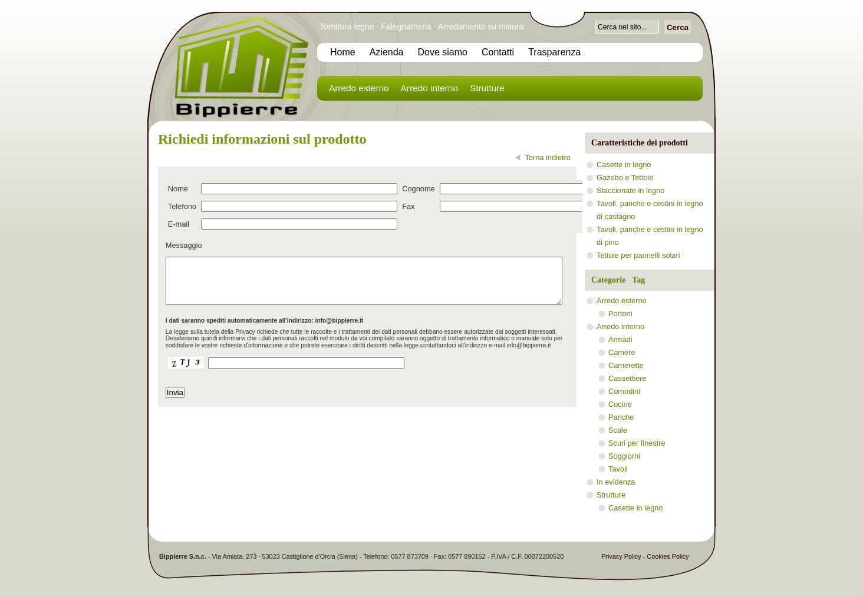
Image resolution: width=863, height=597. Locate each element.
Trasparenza (554, 52)
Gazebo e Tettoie (625, 177)
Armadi (620, 339)
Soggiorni (624, 456)
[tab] (605, 280)
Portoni (620, 313)
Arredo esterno (359, 88)
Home (342, 52)
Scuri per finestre (637, 443)
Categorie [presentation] (608, 280)
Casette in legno (624, 164)
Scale (617, 430)
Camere (621, 352)
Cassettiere (627, 378)
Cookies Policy (668, 556)
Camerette (626, 365)
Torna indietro (548, 157)
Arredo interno (429, 88)
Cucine (620, 404)
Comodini (624, 391)
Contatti (498, 52)
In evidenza (616, 481)
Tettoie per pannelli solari (638, 255)
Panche (621, 417)
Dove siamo (442, 52)
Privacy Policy (621, 556)
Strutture (487, 88)
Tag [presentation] (638, 280)
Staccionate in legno (630, 190)
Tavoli (618, 469)
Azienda (387, 52)
